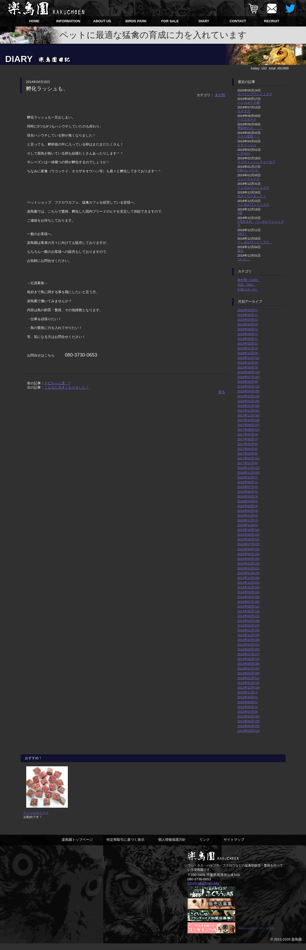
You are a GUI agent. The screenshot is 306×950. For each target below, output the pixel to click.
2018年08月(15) (248, 372)
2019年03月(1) (247, 338)
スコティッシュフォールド (256, 162)
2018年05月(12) (248, 386)
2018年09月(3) (247, 367)
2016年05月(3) (247, 496)
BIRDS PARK (136, 21)
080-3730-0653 (199, 885)
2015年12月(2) (247, 520)
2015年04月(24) (248, 558)
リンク (204, 846)
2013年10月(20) (248, 639)
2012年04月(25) (248, 726)
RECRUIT (272, 21)
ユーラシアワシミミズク (254, 94)
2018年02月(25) (248, 401)
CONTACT (237, 21)
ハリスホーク (246, 119)
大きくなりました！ (251, 196)
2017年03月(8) (247, 453)
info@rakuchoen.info (203, 889)
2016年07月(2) (247, 487)
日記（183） (246, 284)
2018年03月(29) (248, 396)
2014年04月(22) (248, 616)
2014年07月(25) (248, 601)
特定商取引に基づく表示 (125, 846)
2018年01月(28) (248, 405)
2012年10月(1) (247, 697)
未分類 (220, 95)
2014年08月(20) (248, 597)
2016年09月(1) (247, 482)
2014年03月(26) (248, 620)
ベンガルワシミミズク (253, 187)
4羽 (239, 213)
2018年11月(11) (248, 357)
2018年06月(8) (247, 381)
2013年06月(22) (248, 659)
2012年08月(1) (247, 707)
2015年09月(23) (248, 534)
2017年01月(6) (247, 463)
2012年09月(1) (247, 702)
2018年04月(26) (248, 391)
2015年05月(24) (248, 554)
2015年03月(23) (248, 563)
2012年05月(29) (248, 721)
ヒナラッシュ (246, 145)
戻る (221, 392)
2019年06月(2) (247, 324)
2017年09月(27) (248, 424)
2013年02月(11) (248, 678)
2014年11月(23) (248, 582)
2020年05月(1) (247, 310)
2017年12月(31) (248, 410)
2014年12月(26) (248, 577)
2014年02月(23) (248, 625)
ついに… (243, 259)
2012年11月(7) (247, 692)
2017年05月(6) (247, 444)
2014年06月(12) (248, 606)
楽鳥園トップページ (77, 846)
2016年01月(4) (247, 515)
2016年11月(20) (248, 472)
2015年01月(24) (248, 573)
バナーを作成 (265, 934)
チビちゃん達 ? (57, 383)
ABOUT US (102, 21)
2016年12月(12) (248, 467)
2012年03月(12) (248, 730)
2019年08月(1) (247, 314)
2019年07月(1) (247, 319)
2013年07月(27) (248, 654)
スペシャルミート (36, 819)
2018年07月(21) (248, 377)
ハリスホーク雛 (248, 102)
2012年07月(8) (247, 711)
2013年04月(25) (248, 668)
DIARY (204, 21)
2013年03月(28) (248, 673)
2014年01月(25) (248, 630)
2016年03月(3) (247, 506)
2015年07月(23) (248, 544)
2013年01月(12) (248, 682)
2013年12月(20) (248, 635)
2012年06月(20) (248, 716)
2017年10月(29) (248, 420)
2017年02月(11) (248, 458)
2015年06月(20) (248, 549)
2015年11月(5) (247, 525)
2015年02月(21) (248, 568)
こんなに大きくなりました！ (66, 387)
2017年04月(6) (247, 448)
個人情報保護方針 (172, 846)
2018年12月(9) (247, 353)
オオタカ (243, 111)
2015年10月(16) (248, 529)
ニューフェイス (248, 179)
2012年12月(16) (248, 687)
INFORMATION (68, 21)
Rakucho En (247, 934)
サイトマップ (234, 846)
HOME (34, 21)
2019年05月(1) (247, 329)
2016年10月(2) (247, 477)
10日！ (242, 233)
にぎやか (243, 153)
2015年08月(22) (248, 539)
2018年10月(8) (247, 362)
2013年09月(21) (248, 644)
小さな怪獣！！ (248, 136)
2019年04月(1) (247, 334)
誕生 (240, 250)
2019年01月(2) (247, 348)
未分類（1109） (248, 280)
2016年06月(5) (247, 491)
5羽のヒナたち (247, 170)
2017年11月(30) (248, 415)
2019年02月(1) (247, 343)
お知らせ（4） (247, 289)
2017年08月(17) (248, 429)
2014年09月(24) (248, 592)
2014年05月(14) (248, 611)
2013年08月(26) (248, 649)
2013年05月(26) (248, 663)
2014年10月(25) (248, 587)
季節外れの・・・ (250, 128)
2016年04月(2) (247, 501)
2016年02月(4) (247, 510)
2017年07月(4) (247, 434)
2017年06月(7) (247, 439)
